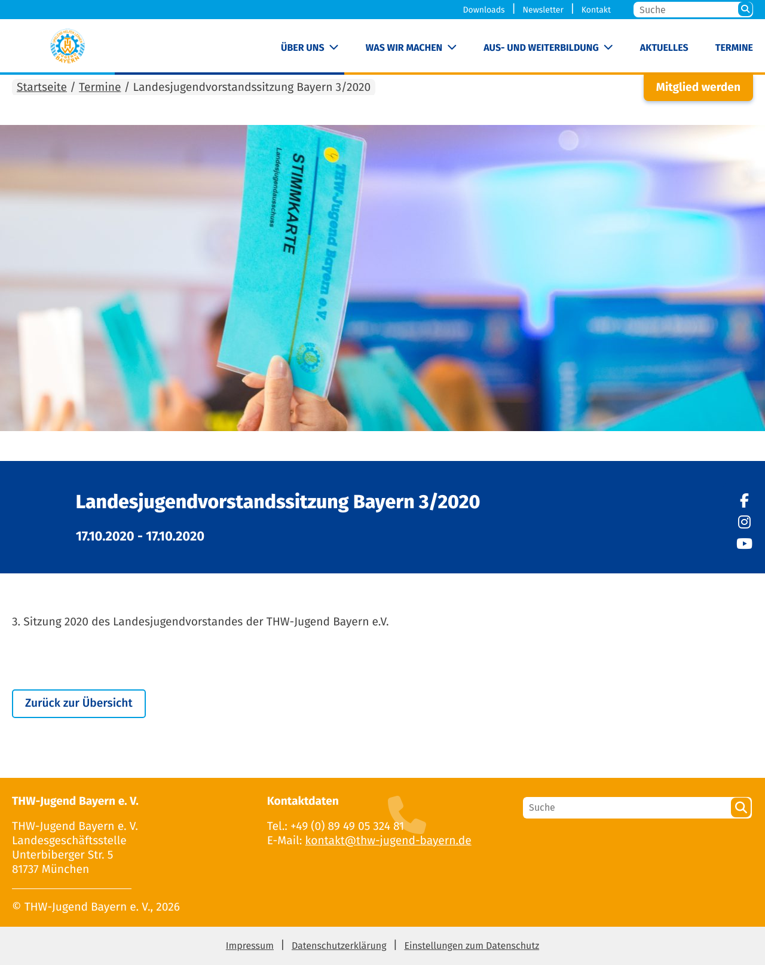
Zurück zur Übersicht (79, 703)
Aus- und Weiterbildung (541, 48)
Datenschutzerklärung (339, 946)
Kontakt (596, 10)
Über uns (303, 48)
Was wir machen (404, 48)
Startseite (42, 87)
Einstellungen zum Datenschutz (471, 946)
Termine (734, 48)
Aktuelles (664, 48)
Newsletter (542, 10)
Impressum (250, 946)
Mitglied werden (698, 87)
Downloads (484, 10)
